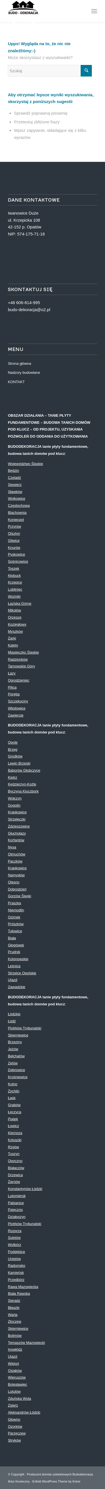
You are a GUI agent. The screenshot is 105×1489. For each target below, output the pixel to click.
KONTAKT (16, 382)
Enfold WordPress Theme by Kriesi (56, 1481)
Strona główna (19, 363)
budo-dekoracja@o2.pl (29, 309)
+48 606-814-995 (24, 302)
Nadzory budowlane (24, 372)
